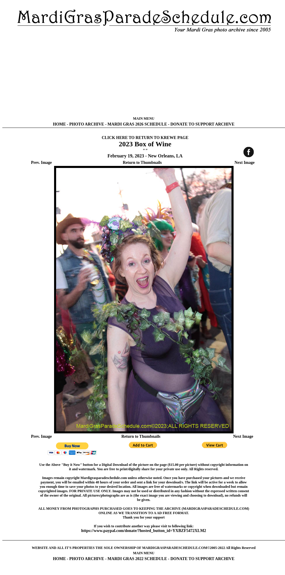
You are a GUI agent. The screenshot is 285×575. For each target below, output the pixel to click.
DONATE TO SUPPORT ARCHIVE (202, 124)
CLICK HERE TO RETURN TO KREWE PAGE (145, 137)
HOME (59, 124)
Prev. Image (41, 162)
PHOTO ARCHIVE (86, 124)
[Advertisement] (143, 75)
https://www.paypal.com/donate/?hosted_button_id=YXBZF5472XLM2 (143, 530)
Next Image (244, 162)
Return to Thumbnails (142, 162)
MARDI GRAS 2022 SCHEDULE (137, 559)
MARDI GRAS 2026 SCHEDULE (137, 124)
